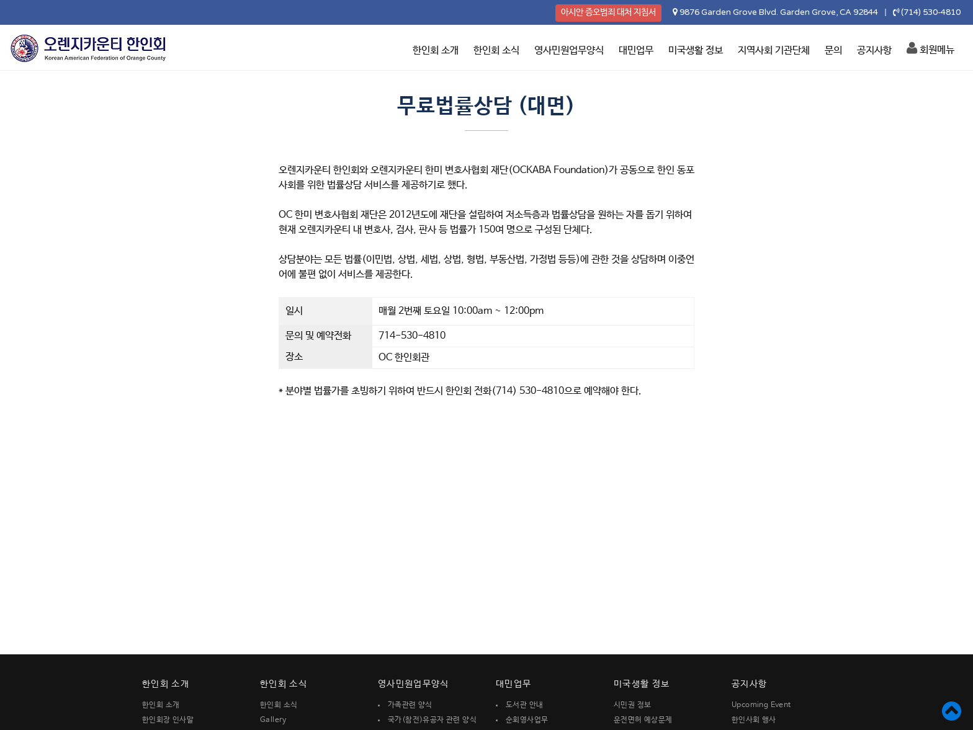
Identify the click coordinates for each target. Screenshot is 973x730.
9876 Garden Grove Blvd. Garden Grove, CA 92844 (778, 12)
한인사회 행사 (754, 720)
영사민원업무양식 (569, 50)
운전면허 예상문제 (643, 720)
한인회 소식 (496, 50)
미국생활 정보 (695, 50)
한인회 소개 (436, 50)
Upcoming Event (761, 705)
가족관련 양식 (410, 705)
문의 (833, 50)
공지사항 (874, 50)
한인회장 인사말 (168, 720)
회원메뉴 (930, 48)
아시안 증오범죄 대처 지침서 (608, 12)
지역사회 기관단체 (774, 50)
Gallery (273, 720)
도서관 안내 (524, 705)
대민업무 (636, 50)
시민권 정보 (632, 705)
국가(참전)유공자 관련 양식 (432, 720)
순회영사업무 (527, 720)
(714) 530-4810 (931, 12)
